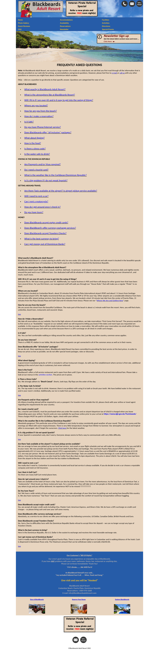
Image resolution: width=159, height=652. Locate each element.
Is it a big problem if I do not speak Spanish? (46, 180)
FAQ (19, 29)
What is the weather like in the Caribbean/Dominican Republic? (55, 175)
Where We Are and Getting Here (110, 300)
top (19, 314)
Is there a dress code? (35, 148)
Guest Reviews (24, 26)
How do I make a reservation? (39, 116)
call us (122, 73)
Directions (106, 26)
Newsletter (64, 29)
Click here (62, 428)
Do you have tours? (33, 212)
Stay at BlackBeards (37, 599)
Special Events (108, 29)
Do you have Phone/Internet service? (42, 127)
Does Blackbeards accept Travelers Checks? (45, 233)
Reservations (65, 26)
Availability (64, 23)
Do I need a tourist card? (36, 169)
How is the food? (32, 143)
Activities (105, 23)
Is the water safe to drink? (37, 153)
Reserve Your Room (79, 599)
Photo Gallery (23, 23)
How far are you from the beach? (40, 110)
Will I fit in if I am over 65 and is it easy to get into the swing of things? (58, 100)
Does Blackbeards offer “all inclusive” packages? (47, 132)
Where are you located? (36, 105)
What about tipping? (34, 137)
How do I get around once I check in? (42, 206)
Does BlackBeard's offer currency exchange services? (50, 227)
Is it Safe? (29, 121)
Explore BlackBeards (122, 599)
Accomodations (66, 20)
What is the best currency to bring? (41, 238)
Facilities (105, 20)
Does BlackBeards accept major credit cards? (46, 222)
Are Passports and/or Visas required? (42, 164)
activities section (45, 374)
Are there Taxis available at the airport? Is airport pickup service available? (60, 190)
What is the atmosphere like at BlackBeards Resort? (49, 94)
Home (20, 20)
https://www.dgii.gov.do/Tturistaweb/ (120, 414)
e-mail (114, 73)
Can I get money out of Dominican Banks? (44, 244)
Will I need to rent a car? (36, 196)
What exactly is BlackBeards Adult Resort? (45, 89)
